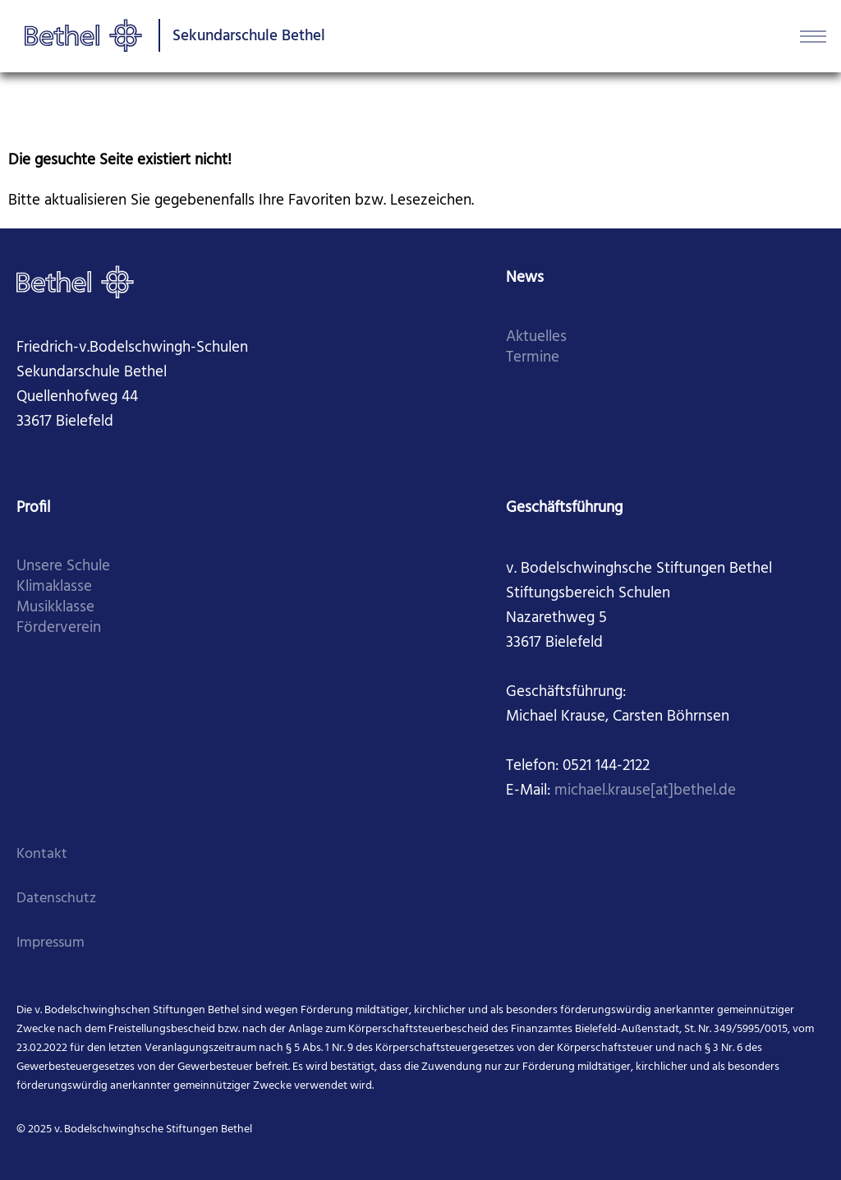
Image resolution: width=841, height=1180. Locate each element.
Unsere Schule (63, 566)
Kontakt (41, 854)
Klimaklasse (54, 587)
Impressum (50, 943)
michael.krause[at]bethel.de (645, 791)
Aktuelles (536, 337)
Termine (532, 358)
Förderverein (58, 628)
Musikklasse (55, 607)
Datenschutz (56, 898)
